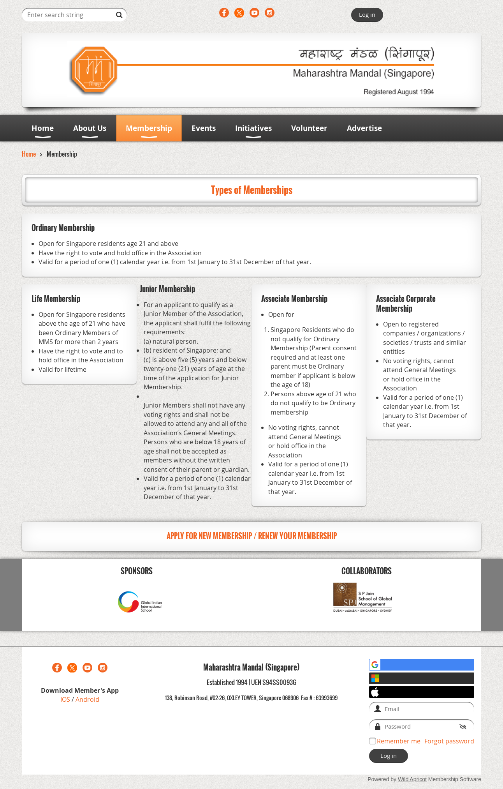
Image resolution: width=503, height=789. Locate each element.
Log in (367, 14)
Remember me (398, 741)
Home (29, 154)
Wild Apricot (412, 779)
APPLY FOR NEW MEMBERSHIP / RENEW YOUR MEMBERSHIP (252, 536)
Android (87, 699)
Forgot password (449, 741)
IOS (66, 699)
